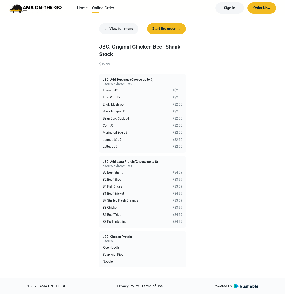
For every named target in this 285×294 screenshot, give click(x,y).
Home (82, 8)
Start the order (166, 29)
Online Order (103, 8)
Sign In (229, 8)
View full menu (118, 29)
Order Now (261, 8)
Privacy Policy (128, 286)
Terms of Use (152, 286)
